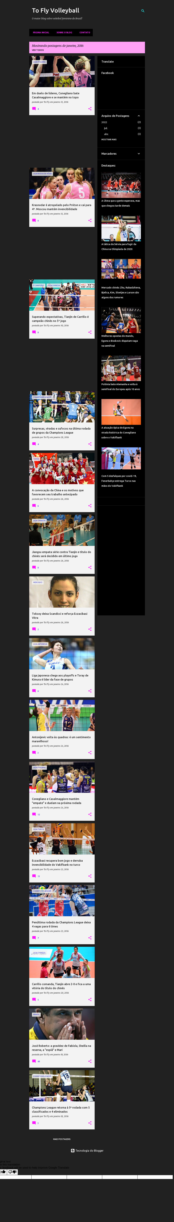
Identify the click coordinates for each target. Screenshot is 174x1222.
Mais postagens (62, 1139)
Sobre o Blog (63, 32)
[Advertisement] (62, 141)
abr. (106, 134)
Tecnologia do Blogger (87, 1150)
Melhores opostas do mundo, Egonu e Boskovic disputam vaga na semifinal (119, 341)
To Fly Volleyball (55, 10)
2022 (104, 122)
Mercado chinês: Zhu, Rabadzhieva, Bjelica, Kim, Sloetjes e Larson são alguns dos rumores (121, 292)
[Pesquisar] (143, 11)
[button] (90, 109)
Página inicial (40, 32)
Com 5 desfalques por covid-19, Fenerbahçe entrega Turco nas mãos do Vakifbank (119, 481)
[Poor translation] (12, 1172)
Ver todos (38, 50)
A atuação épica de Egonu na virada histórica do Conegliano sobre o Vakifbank (118, 432)
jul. (106, 128)
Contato (84, 32)
